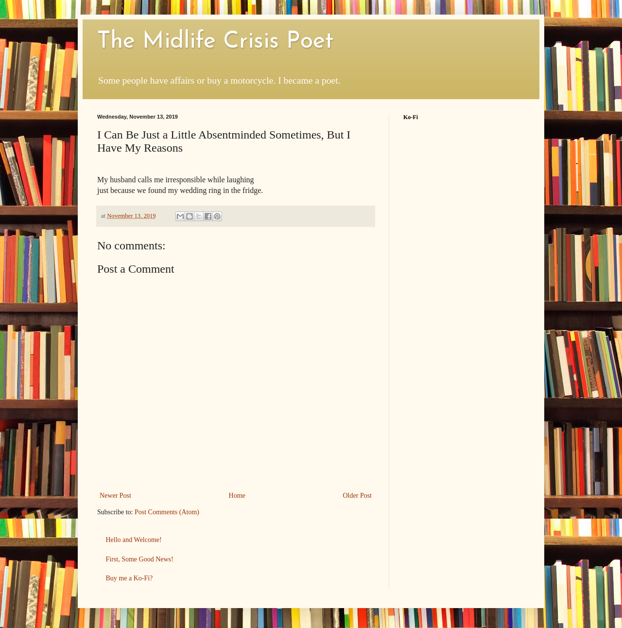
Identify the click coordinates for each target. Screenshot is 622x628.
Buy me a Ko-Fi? (129, 578)
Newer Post (115, 495)
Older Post (357, 495)
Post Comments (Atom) (167, 512)
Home (237, 495)
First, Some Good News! (139, 559)
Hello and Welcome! (134, 539)
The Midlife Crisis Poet (215, 41)
